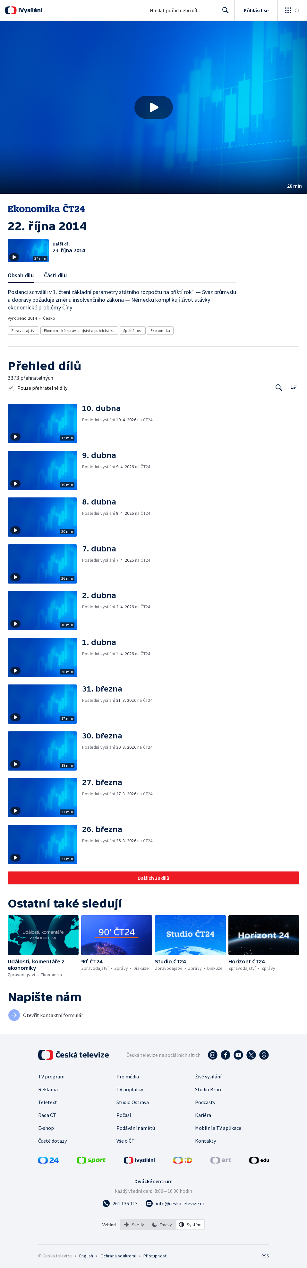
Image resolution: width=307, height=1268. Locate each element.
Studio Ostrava (132, 1102)
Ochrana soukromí (118, 1256)
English (86, 1256)
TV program (51, 1076)
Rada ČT (47, 1115)
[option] (134, 1224)
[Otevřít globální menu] (292, 10)
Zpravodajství (23, 330)
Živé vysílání (208, 1076)
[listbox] (162, 1224)
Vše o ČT (125, 1141)
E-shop (46, 1128)
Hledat (224, 12)
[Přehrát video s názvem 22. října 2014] (153, 107)
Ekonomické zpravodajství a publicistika (79, 330)
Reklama (48, 1089)
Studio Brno (208, 1089)
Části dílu (55, 275)
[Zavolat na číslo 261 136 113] (120, 1203)
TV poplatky (129, 1089)
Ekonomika (160, 330)
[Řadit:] (294, 387)
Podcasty (205, 1102)
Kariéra (203, 1115)
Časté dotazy (52, 1141)
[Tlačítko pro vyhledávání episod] (279, 388)
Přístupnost (154, 1256)
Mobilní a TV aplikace (218, 1128)
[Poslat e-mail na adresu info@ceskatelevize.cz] (175, 1203)
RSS (265, 1256)
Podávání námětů (135, 1128)
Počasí (123, 1115)
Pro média (127, 1076)
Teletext (47, 1102)
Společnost (132, 330)
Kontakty (205, 1141)
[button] (153, 107)
